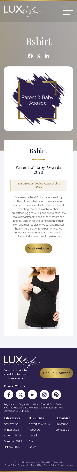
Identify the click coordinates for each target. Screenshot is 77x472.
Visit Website (38, 248)
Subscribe (62, 424)
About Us (34, 429)
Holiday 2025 (12, 447)
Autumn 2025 (12, 435)
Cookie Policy (10, 465)
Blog (31, 441)
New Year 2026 (13, 424)
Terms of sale (23, 465)
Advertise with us (39, 424)
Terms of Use (36, 465)
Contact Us (62, 429)
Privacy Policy (50, 465)
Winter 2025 (11, 429)
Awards (33, 435)
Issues (32, 447)
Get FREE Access (56, 373)
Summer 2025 (13, 441)
